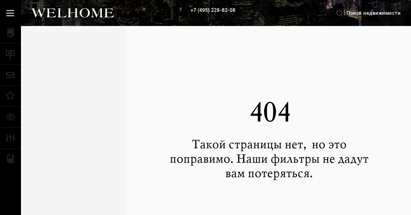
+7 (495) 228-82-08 (213, 10)
